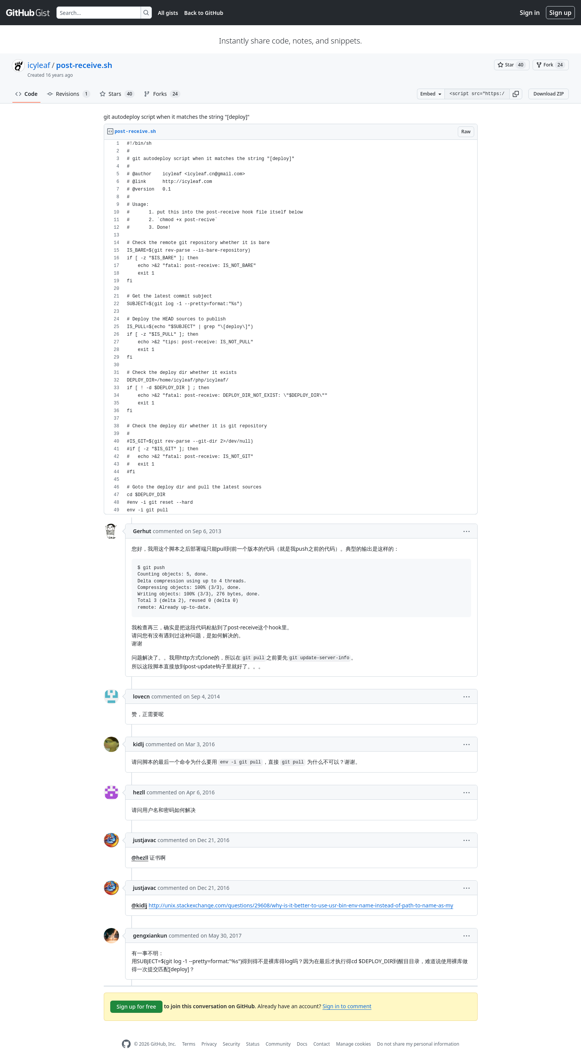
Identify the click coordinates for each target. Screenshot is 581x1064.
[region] (290, 327)
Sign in (530, 12)
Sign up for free (136, 1006)
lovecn (141, 696)
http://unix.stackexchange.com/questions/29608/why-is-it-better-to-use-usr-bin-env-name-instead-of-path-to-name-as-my (301, 905)
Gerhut (142, 531)
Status (252, 1044)
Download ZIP (548, 94)
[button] (515, 94)
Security (231, 1044)
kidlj (138, 744)
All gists (168, 12)
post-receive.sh (84, 65)
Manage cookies (353, 1044)
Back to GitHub (203, 12)
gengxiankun (150, 935)
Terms (188, 1044)
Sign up (560, 12)
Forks (162, 94)
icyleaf (38, 65)
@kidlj (139, 905)
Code (26, 93)
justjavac (144, 840)
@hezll (140, 857)
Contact (321, 1044)
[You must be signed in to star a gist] (511, 65)
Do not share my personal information (418, 1044)
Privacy (209, 1044)
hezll (139, 792)
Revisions (68, 94)
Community (278, 1044)
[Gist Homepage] (28, 12)
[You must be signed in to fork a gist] (551, 65)
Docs (302, 1044)
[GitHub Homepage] (126, 1044)
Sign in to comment (346, 1006)
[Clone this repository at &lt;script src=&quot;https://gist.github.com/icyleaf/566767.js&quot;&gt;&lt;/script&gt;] (476, 94)
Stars (117, 94)
